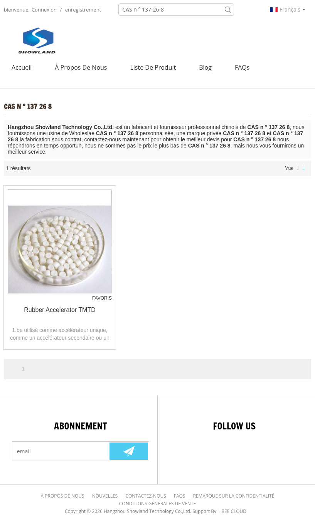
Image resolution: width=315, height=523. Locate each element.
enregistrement (83, 9)
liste (298, 168)
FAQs (242, 67)
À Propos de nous (81, 67)
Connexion (44, 9)
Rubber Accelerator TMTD (60, 310)
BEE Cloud (233, 511)
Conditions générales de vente (157, 503)
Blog (205, 67)
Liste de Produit (153, 67)
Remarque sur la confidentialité (234, 496)
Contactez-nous (145, 496)
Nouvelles (105, 496)
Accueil (22, 67)
